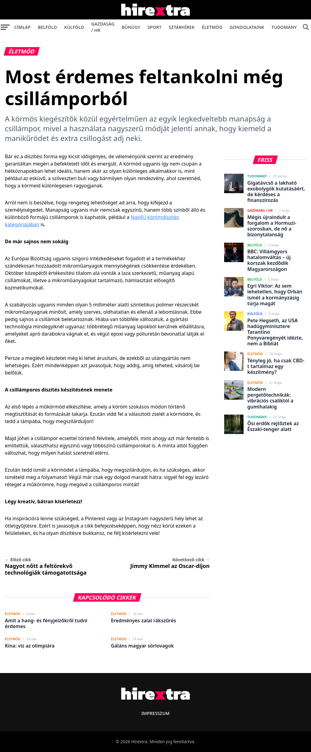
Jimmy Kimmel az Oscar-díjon (170, 563)
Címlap (22, 27)
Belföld (47, 27)
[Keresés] (305, 27)
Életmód (212, 27)
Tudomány (284, 27)
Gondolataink (247, 27)
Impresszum (155, 713)
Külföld (74, 27)
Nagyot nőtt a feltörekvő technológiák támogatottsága (46, 566)
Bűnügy (131, 27)
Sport (155, 27)
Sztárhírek (182, 27)
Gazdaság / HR (102, 27)
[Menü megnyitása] (5, 27)
